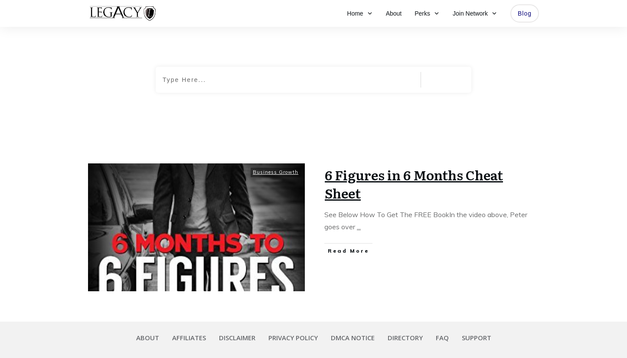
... (359, 226)
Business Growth (275, 172)
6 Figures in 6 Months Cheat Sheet (414, 183)
